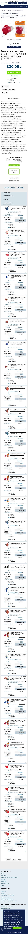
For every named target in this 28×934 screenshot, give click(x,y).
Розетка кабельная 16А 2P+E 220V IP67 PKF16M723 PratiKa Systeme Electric (17, 589)
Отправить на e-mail (14, 46)
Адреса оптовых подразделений (9, 877)
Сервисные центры (5, 908)
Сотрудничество (5, 897)
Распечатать (16, 43)
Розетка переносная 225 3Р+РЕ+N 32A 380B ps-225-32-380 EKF (17, 232)
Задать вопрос (14, 165)
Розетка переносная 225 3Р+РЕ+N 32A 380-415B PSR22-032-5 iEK (17, 388)
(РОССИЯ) (22, 681)
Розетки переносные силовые (9, 13)
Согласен (17, 928)
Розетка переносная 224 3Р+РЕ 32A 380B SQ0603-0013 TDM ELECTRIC (18, 722)
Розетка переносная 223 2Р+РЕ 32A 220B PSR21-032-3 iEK (18, 432)
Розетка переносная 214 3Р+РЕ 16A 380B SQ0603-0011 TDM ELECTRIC (18, 455)
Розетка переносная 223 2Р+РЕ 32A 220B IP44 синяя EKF (18, 343)
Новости (3, 891)
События (3, 893)
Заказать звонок (13, 3)
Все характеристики (14, 98)
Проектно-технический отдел (8, 901)
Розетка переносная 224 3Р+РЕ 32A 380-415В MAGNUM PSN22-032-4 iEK (18, 678)
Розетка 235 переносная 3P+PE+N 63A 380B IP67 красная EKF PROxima (18, 254)
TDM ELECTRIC (15, 62)
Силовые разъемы (18, 10)
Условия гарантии (14, 178)
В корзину (14, 72)
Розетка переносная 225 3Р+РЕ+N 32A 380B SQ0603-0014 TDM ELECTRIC (17, 744)
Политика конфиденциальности (14, 932)
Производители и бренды (7, 895)
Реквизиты (3, 875)
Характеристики (14, 211)
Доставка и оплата (14, 180)
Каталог (9, 10)
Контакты (3, 879)
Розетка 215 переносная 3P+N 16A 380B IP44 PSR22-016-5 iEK (17, 410)
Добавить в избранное (15, 39)
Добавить (20, 220)
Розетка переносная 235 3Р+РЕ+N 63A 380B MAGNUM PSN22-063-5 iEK (17, 833)
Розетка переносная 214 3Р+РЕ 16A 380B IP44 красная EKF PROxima (18, 299)
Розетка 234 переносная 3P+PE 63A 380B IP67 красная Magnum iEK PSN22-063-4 (18, 811)
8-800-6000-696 (13, 1)
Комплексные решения (7, 906)
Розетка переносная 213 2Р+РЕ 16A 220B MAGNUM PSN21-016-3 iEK (18, 656)
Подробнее (7, 928)
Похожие (20, 215)
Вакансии (3, 881)
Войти (17, 6)
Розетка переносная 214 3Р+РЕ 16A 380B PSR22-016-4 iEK (18, 611)
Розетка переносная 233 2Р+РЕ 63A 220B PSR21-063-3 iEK (18, 522)
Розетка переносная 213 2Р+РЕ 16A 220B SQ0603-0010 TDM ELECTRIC (18, 700)
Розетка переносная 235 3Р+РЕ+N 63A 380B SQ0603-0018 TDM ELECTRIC (17, 633)
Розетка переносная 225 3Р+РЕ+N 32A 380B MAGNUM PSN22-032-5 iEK (17, 789)
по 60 (19, 859)
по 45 (14, 859)
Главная (3, 10)
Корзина (22, 6)
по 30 (8, 859)
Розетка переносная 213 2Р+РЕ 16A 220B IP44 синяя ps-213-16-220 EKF (18, 277)
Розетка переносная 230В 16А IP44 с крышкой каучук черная (17, 566)
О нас (2, 873)
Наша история (5, 883)
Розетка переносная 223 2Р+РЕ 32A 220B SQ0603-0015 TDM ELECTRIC (18, 500)
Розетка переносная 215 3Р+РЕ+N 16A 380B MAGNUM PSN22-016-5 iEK (17, 766)
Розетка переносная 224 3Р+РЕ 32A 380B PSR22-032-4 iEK (18, 544)
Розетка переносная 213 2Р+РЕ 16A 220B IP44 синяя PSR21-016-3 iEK (18, 208)
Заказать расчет (22, 3)
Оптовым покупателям (7, 899)
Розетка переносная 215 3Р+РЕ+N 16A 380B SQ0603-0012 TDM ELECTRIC (13, 16)
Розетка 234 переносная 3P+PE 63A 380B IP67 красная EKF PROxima (18, 366)
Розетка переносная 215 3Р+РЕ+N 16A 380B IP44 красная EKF (18, 321)
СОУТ (2, 885)
